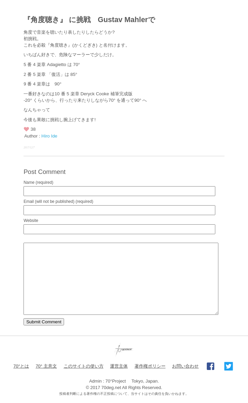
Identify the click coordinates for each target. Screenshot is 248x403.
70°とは (21, 366)
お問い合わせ (185, 366)
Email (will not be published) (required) (58, 201)
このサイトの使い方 (84, 366)
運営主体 (119, 366)
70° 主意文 (46, 366)
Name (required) (38, 182)
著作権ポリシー (150, 366)
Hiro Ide (50, 136)
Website (31, 221)
